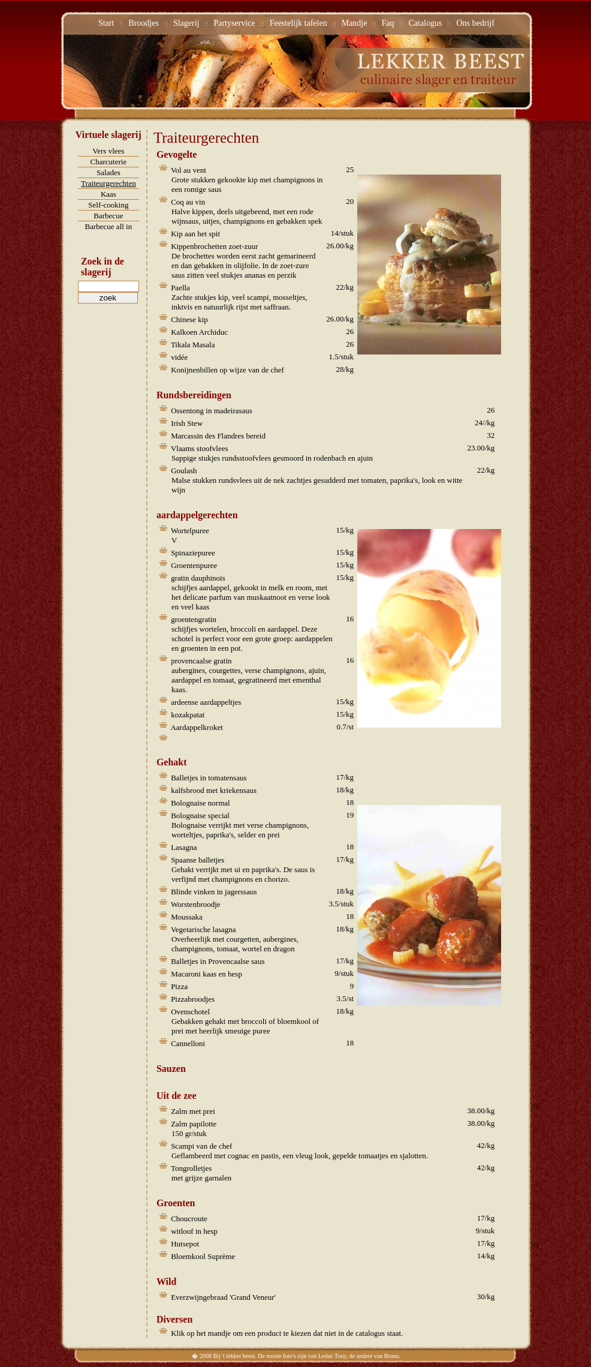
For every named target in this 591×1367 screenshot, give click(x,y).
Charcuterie (109, 161)
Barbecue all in (108, 226)
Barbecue (108, 215)
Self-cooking (108, 204)
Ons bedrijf (475, 23)
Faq (387, 23)
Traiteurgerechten (108, 183)
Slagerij (186, 23)
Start (106, 23)
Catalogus (425, 23)
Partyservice (234, 23)
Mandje (354, 23)
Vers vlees (108, 150)
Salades (108, 172)
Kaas (108, 194)
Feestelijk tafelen (298, 23)
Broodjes (143, 23)
